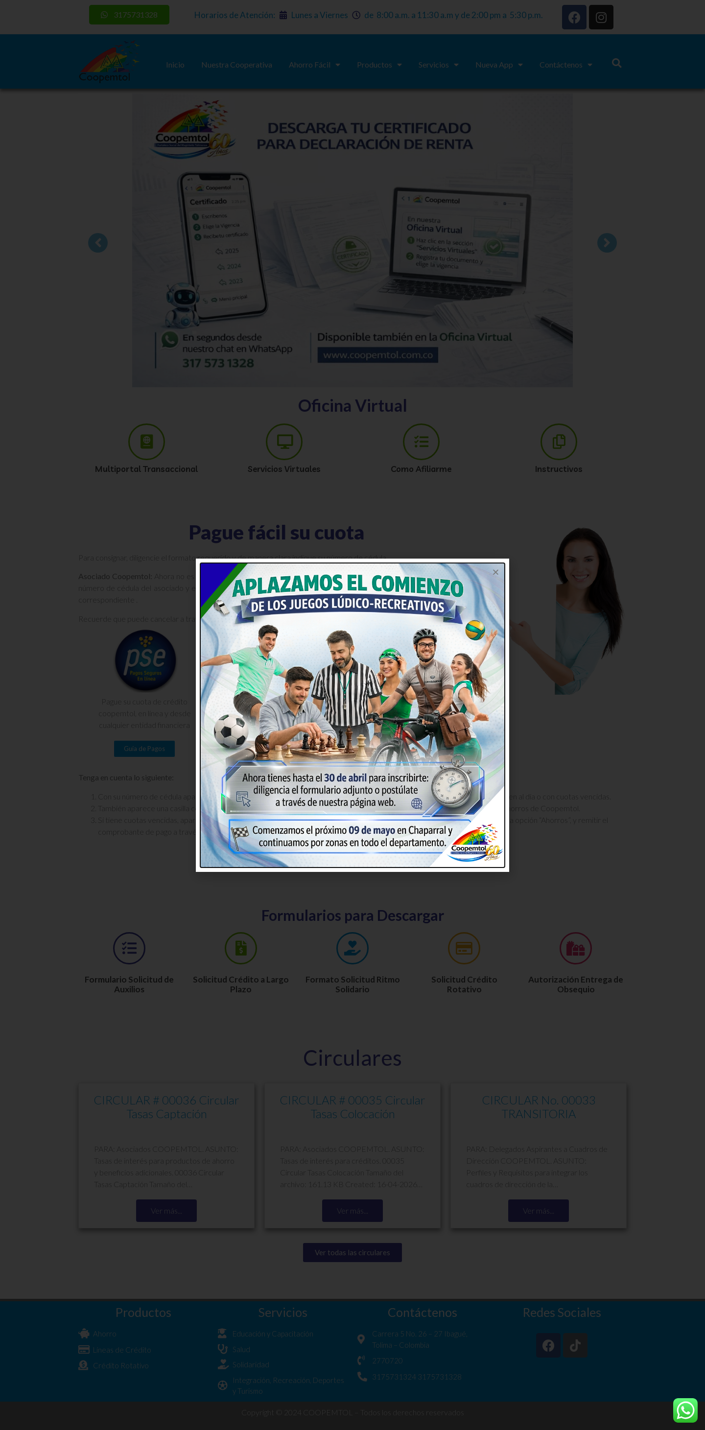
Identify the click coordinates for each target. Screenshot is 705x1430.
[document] (352, 715)
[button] (495, 572)
